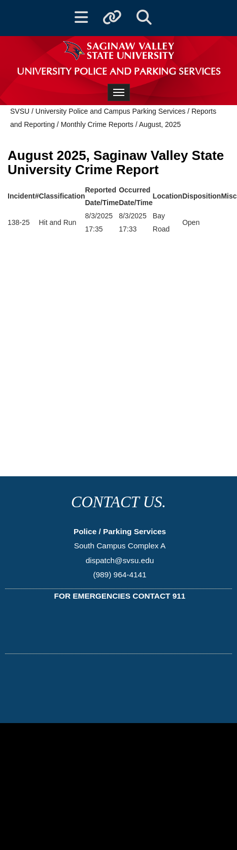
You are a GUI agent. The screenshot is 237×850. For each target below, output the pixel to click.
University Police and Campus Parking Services (111, 111)
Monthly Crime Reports (97, 124)
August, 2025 (160, 124)
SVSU (19, 111)
